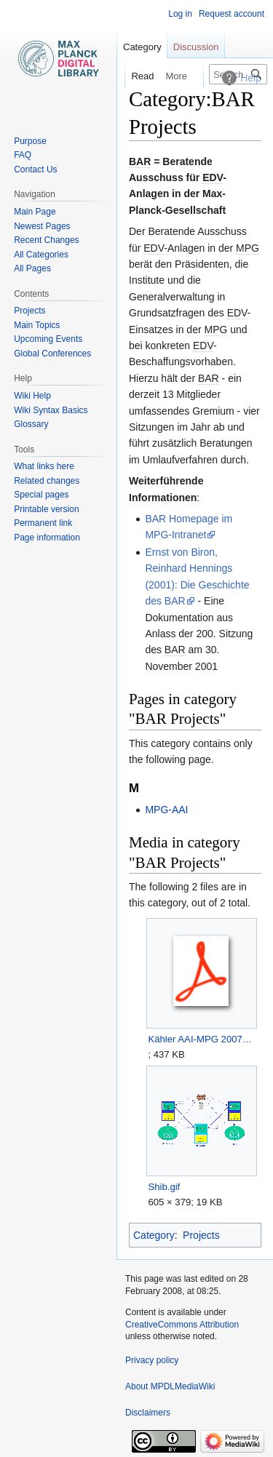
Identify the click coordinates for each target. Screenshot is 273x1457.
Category (154, 1235)
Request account (231, 14)
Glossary (31, 424)
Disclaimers (147, 1413)
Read (134, 76)
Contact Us (35, 169)
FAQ (22, 155)
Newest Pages (42, 226)
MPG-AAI (166, 809)
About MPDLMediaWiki (170, 1386)
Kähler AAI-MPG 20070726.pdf (201, 1039)
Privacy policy (151, 1360)
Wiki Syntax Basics (50, 410)
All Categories (41, 255)
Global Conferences (52, 353)
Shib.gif (164, 1186)
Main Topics (37, 325)
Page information (47, 537)
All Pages (32, 268)
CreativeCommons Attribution (182, 1325)
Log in (180, 14)
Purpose (30, 141)
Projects (201, 1235)
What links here (44, 466)
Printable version (46, 509)
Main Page (34, 212)
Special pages (41, 495)
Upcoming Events (48, 339)
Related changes (46, 481)
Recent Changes (46, 240)
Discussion (196, 46)
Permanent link (43, 523)
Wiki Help (32, 396)
